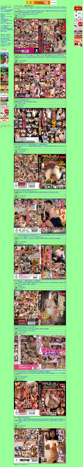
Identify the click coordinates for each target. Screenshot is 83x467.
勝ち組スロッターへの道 (6, 16)
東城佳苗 (52, 373)
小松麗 (32, 282)
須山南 (23, 373)
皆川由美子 (36, 192)
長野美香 (31, 192)
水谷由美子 (37, 238)
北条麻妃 (21, 282)
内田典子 (41, 192)
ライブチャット (4, 44)
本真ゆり (30, 101)
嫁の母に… (21, 285)
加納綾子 (26, 419)
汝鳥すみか (21, 146)
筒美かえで (29, 12)
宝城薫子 (52, 420)
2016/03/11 (21, 379)
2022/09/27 (21, 62)
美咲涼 (24, 12)
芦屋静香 (36, 419)
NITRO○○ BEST (22, 103)
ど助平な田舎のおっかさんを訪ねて (27, 330)
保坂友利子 (56, 419)
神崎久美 (21, 12)
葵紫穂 (32, 146)
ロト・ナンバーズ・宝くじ (7, 37)
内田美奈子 (46, 419)
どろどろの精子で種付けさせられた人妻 (28, 14)
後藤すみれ (40, 146)
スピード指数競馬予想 (6, 11)
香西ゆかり (46, 192)
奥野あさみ (21, 192)
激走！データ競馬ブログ (6, 23)
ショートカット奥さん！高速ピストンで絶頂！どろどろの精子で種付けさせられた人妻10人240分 (41, 55)
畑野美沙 (44, 420)
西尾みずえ (33, 284)
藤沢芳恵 (52, 282)
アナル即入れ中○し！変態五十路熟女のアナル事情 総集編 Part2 (33, 144)
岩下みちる (24, 11)
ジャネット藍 (27, 146)
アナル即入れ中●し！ (24, 149)
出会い (9, 44)
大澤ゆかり (47, 282)
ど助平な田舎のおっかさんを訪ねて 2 (27, 327)
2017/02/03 (21, 243)
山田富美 (61, 282)
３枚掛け (3, 17)
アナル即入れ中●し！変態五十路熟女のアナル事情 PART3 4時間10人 (34, 371)
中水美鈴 (28, 420)
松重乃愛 (48, 11)
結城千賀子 (42, 282)
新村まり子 (62, 420)
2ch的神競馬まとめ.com (6, 7)
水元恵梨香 (53, 11)
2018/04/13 (21, 152)
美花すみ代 (21, 328)
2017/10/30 (21, 197)
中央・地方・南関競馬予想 (7, 29)
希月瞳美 (29, 11)
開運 (8, 38)
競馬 (2, 34)
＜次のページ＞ (24, 464)
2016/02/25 (21, 427)
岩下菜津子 (51, 192)
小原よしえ (21, 238)
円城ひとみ (39, 12)
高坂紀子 (57, 282)
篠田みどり (26, 238)
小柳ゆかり (56, 146)
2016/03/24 (21, 334)
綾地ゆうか (43, 11)
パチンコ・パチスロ (5, 36)
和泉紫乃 (21, 101)
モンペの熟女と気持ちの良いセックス (27, 190)
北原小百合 (33, 420)
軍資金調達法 (4, 38)
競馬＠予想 (3, 8)
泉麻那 (20, 11)
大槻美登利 (47, 373)
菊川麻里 (51, 146)
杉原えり (35, 101)
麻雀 (9, 34)
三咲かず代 (58, 11)
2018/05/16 (21, 107)
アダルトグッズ (4, 42)
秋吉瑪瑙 (34, 11)
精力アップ (10, 42)
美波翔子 (51, 419)
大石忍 (24, 282)
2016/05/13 (21, 289)
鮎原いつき (34, 12)
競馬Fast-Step (4, 31)
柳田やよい (21, 419)
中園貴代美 (38, 420)
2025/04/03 (21, 17)
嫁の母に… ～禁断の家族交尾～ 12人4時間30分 (29, 281)
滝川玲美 (38, 11)
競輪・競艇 (5, 34)
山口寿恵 (63, 11)
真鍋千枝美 (31, 419)
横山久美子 (57, 420)
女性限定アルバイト (5, 45)
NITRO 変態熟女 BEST (24, 99)
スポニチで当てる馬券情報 (7, 9)
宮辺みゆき (32, 238)
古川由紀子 (46, 146)
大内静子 (57, 192)
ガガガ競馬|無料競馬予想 (6, 28)
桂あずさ (48, 420)
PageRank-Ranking (5, 19)
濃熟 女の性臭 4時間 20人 (24, 417)
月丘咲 (20, 422)
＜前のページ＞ (17, 464)
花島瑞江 (36, 146)
